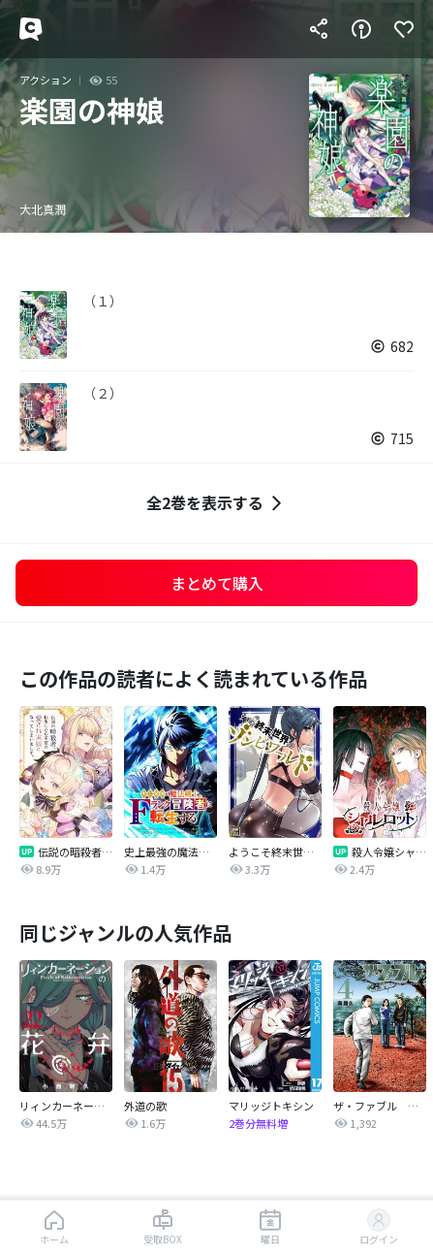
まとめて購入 (216, 583)
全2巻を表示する (216, 503)
